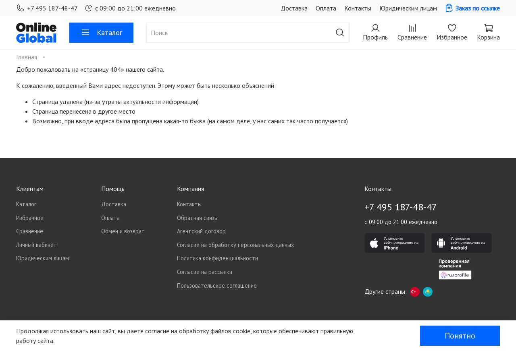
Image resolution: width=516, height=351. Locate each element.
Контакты (357, 8)
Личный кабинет (36, 245)
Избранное (30, 218)
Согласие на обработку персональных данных (235, 245)
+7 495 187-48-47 (47, 8)
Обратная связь (197, 218)
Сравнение (29, 231)
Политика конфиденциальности (217, 258)
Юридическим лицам (408, 8)
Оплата (326, 8)
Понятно (460, 335)
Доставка (294, 8)
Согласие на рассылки (204, 272)
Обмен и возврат (123, 231)
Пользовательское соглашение (217, 285)
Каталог (101, 32)
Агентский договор (201, 231)
